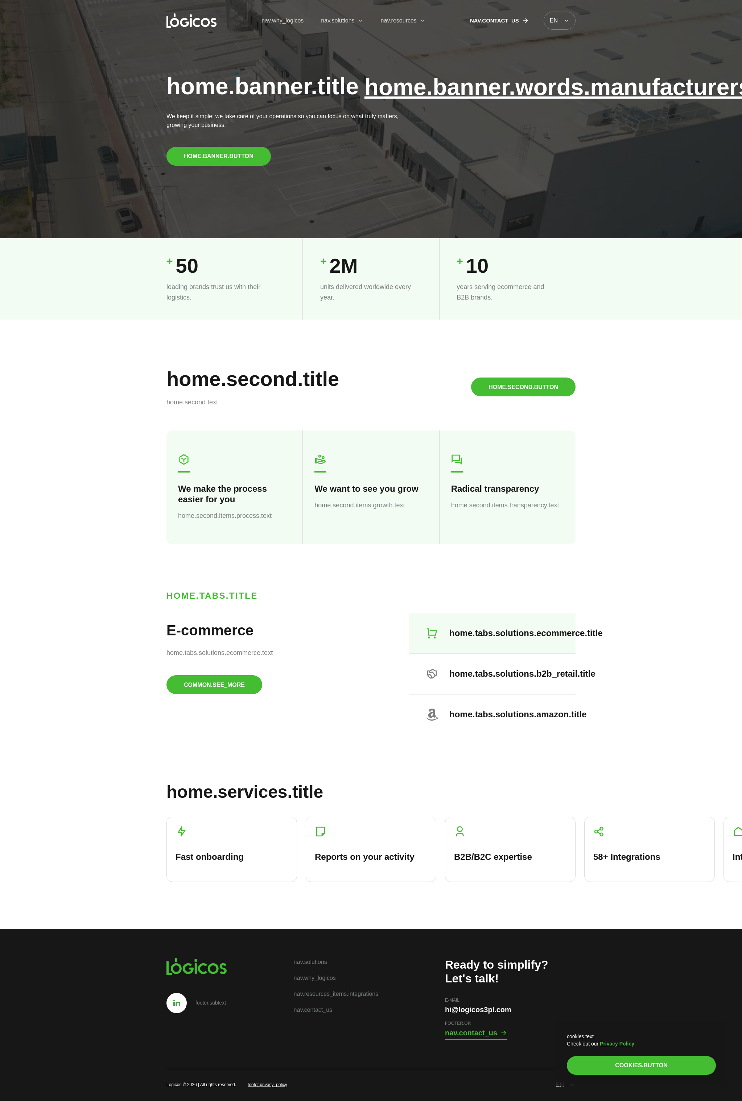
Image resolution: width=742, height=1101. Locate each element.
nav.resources (403, 20)
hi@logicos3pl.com (478, 1010)
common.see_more (214, 685)
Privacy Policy (617, 1044)
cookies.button (641, 1065)
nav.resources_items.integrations (336, 994)
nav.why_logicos (282, 20)
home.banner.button (218, 156)
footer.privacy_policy (267, 1084)
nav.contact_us (499, 20)
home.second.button (523, 387)
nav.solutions (342, 20)
